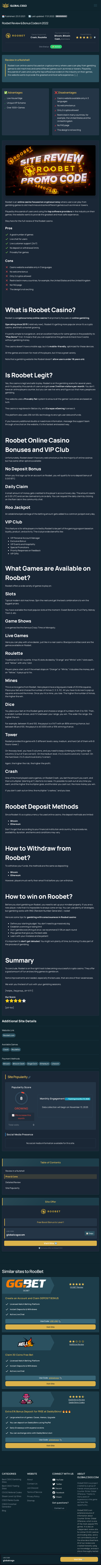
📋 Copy (89, 1233)
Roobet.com (8, 1035)
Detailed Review (13, 1182)
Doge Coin (32, 1063)
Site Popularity (12, 1188)
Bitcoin (6, 1063)
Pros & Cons (11, 1176)
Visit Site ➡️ (50, 1243)
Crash (6, 1049)
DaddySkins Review (76, 1399)
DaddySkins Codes (77, 1402)
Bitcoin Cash (19, 1063)
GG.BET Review (76, 1287)
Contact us (59, 1508)
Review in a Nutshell (15, 1170)
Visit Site (50, 1327)
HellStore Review (76, 1344)
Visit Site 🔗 (79, 1559)
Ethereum (44, 1063)
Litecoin (55, 1063)
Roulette (16, 1049)
